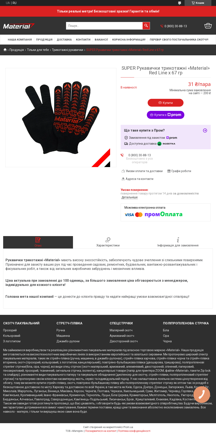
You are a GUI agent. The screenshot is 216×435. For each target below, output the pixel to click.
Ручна (61, 330)
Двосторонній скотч (124, 341)
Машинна (63, 335)
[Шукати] (146, 25)
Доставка (64, 39)
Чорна (167, 341)
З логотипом (11, 341)
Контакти (83, 39)
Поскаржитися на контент (100, 431)
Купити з (167, 115)
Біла (166, 330)
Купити (168, 103)
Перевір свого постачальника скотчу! (179, 39)
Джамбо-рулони (68, 341)
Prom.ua (128, 427)
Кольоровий (11, 335)
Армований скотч (122, 335)
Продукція (44, 39)
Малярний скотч (121, 330)
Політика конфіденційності (134, 431)
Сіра (166, 335)
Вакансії (101, 39)
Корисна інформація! (129, 39)
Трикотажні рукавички (67, 50)
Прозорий (10, 330)
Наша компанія (20, 39)
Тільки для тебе (38, 50)
